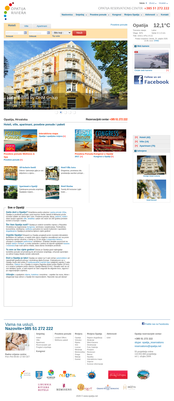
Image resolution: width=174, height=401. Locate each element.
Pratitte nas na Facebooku (157, 324)
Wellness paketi (61, 340)
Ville (26, 26)
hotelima (34, 275)
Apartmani (42, 26)
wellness (28, 229)
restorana (11, 245)
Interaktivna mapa (94, 359)
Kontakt (165, 14)
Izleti (109, 338)
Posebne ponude (98, 14)
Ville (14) (141, 141)
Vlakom (17, 264)
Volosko (78, 340)
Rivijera (78, 334)
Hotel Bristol (152, 200)
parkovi (58, 216)
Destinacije (91, 345)
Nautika (90, 357)
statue (14, 243)
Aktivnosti (150, 14)
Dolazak (9, 36)
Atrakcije (90, 340)
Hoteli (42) (142, 137)
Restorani (91, 352)
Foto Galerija (92, 347)
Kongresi (116, 14)
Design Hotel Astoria (151, 176)
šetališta (31, 219)
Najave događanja (94, 338)
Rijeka (77, 342)
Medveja (78, 350)
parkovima (28, 241)
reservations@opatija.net (148, 346)
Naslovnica (67, 14)
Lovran (78, 347)
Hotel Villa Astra (68, 167)
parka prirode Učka (58, 212)
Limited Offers (60, 338)
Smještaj (80, 14)
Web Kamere (92, 342)
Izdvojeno (142, 151)
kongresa (31, 227)
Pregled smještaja (43, 347)
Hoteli (12, 25)
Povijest (90, 350)
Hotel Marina (67, 186)
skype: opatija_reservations (149, 342)
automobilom (61, 258)
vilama (27, 275)
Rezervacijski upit (43, 345)
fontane (21, 243)
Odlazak (32, 36)
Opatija (78, 338)
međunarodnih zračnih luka (39, 262)
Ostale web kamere (143, 70)
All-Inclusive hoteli (27, 167)
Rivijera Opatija (131, 14)
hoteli (64, 216)
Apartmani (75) (144, 146)
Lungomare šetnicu (54, 239)
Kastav (78, 359)
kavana (67, 243)
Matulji (77, 357)
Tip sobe (56, 36)
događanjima (11, 231)
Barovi (89, 354)
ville (25, 219)
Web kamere (143, 46)
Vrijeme (90, 362)
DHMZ (156, 41)
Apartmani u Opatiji (28, 186)
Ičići (76, 345)
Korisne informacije (95, 364)
